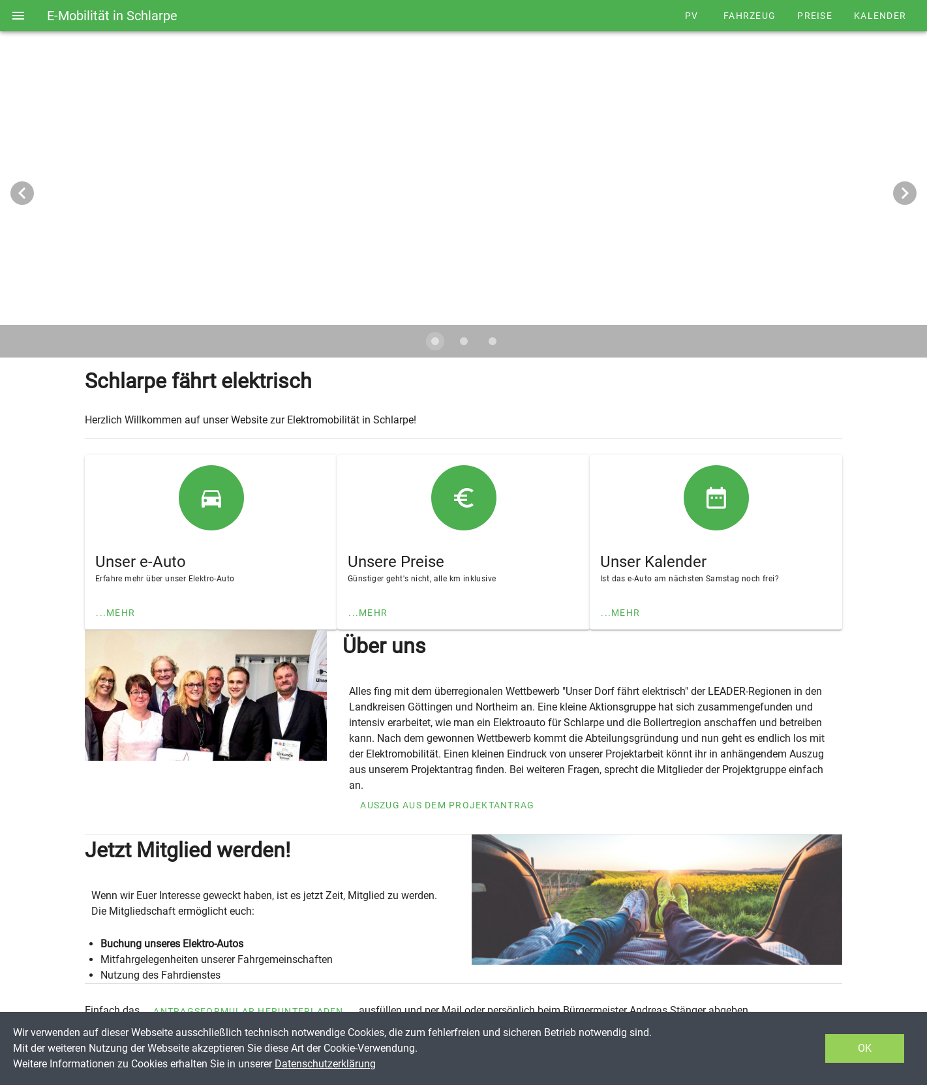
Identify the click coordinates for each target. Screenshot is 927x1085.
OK (865, 1048)
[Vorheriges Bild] (22, 193)
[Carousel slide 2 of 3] (464, 341)
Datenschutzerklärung (325, 1064)
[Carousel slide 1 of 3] (435, 341)
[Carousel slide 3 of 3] (492, 341)
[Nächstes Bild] (905, 193)
